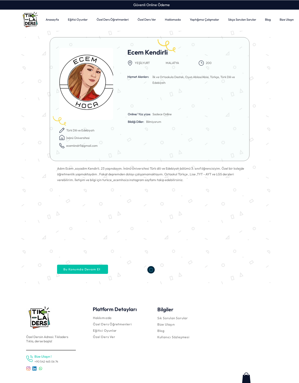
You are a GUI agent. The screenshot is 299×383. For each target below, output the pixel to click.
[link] (246, 378)
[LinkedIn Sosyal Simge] (34, 368)
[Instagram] (28, 368)
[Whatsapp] (41, 368)
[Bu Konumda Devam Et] (82, 269)
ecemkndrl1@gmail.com (82, 146)
